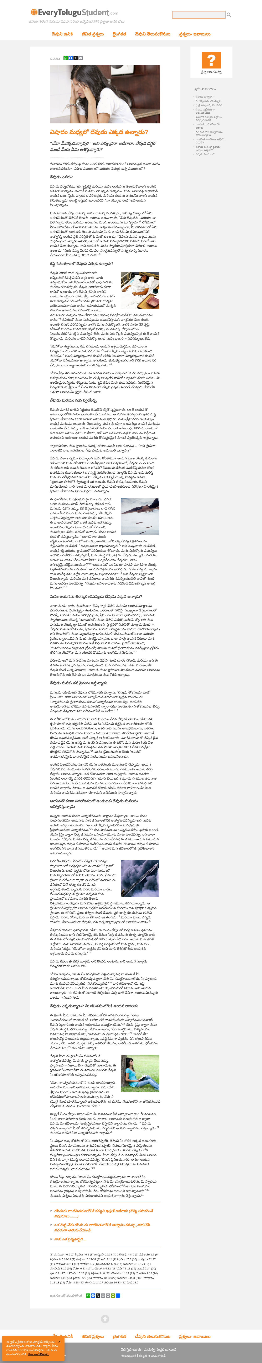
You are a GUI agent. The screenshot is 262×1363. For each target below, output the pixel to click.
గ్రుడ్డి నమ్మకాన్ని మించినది (209, 105)
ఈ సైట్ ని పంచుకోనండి (152, 1355)
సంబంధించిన (128, 1355)
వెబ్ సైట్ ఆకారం (131, 1349)
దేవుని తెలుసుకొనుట (152, 34)
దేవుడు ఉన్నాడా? (205, 96)
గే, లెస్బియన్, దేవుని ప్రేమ (209, 101)
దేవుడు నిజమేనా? (205, 154)
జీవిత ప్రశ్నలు (93, 34)
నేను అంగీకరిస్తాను (38, 1354)
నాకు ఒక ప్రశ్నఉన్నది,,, (70, 1239)
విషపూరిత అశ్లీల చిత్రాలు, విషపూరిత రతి (209, 118)
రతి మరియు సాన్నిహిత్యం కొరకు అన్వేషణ (209, 133)
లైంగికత (119, 34)
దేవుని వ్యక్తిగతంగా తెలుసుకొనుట (205, 111)
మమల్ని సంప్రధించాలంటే (160, 1349)
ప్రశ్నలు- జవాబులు (194, 34)
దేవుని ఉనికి (62, 34)
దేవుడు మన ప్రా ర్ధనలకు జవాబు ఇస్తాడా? (208, 148)
